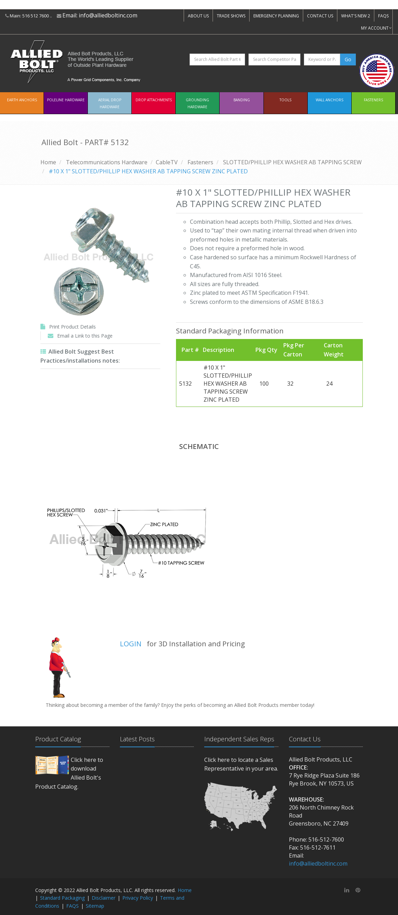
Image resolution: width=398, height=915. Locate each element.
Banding (242, 99)
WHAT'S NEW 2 (355, 16)
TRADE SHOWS (231, 16)
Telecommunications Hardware (106, 162)
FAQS (383, 16)
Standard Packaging (62, 897)
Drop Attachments (154, 99)
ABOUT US (198, 16)
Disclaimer (103, 897)
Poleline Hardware (66, 99)
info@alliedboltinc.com (108, 15)
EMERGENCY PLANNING (276, 16)
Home (48, 162)
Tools (285, 99)
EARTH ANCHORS (22, 99)
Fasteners (373, 99)
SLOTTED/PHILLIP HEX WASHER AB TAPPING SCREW (292, 162)
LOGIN (130, 643)
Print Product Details (72, 326)
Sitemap (95, 905)
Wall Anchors (329, 99)
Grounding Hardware (197, 103)
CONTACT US (320, 16)
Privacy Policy (137, 897)
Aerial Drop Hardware (109, 103)
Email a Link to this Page (85, 335)
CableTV (167, 162)
